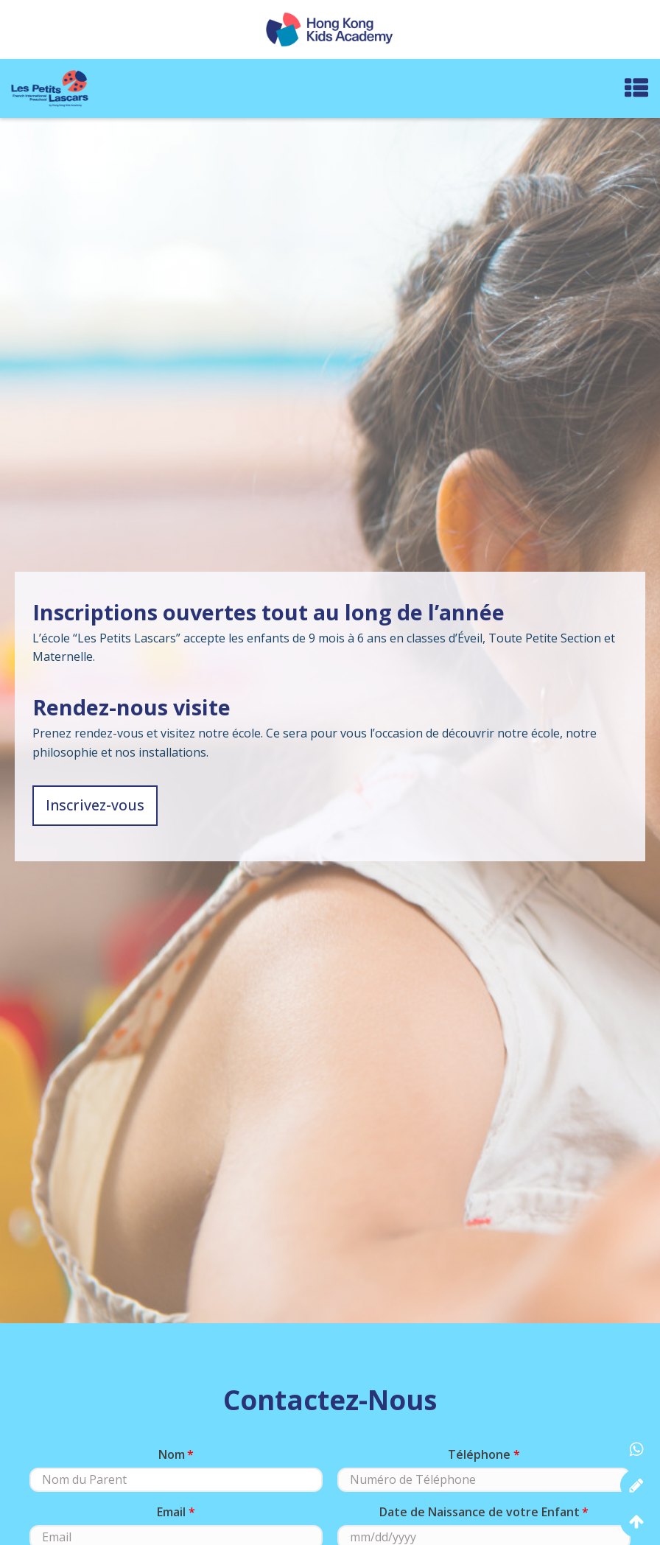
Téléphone (479, 1454)
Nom (171, 1454)
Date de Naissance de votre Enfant (479, 1512)
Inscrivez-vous (95, 805)
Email (171, 1512)
